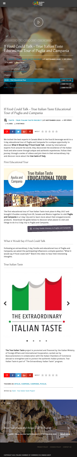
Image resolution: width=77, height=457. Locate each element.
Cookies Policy (55, 447)
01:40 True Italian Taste (38, 88)
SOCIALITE (57, 104)
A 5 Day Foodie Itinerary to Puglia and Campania (43, 206)
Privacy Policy (42, 447)
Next (20, 303)
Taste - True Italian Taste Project (25, 59)
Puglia (43, 384)
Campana (25, 384)
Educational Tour (10, 40)
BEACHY (7, 422)
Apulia (17, 384)
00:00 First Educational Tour (38, 80)
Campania (34, 384)
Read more (66, 434)
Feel (20, 40)
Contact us (67, 447)
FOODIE (27, 40)
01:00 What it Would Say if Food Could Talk (38, 84)
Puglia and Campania (44, 40)
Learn (33, 40)
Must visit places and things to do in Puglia (27, 427)
